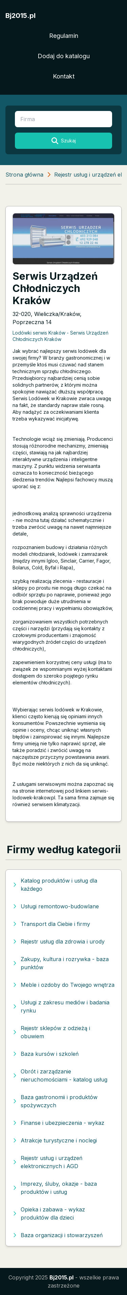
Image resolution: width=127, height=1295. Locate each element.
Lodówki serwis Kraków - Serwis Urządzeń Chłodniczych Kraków (60, 336)
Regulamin (63, 35)
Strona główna (24, 174)
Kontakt (64, 76)
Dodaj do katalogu (64, 56)
